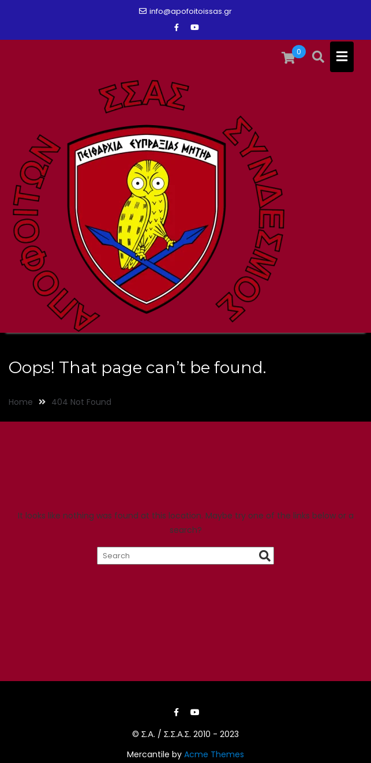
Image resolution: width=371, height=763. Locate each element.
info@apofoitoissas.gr (185, 11)
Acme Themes (214, 754)
